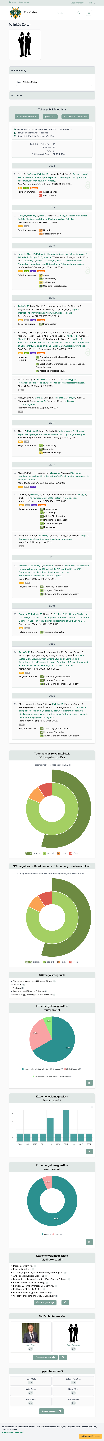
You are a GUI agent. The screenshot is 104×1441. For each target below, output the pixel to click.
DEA (26, 188)
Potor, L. (22, 254)
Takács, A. (31, 174)
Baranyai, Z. (36, 565)
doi (20, 188)
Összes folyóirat (45, 1302)
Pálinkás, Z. (42, 174)
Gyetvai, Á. (46, 257)
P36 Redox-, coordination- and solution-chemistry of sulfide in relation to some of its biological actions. (53, 476)
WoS (33, 271)
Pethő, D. (73, 254)
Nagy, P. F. (41, 260)
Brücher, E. (48, 565)
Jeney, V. (63, 254)
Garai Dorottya (73, 1345)
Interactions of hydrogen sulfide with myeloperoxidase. (45, 312)
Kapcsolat (24, 2)
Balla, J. (43, 215)
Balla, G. (51, 260)
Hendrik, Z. (52, 254)
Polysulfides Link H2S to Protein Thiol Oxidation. (53, 498)
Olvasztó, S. (29, 260)
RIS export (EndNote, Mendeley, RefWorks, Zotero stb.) (43, 129)
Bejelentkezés (77, 2)
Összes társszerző (45, 1357)
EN (90, 3)
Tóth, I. (61, 431)
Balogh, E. (35, 257)
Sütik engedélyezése (90, 1436)
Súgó (12, 2)
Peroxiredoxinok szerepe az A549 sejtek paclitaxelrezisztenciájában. (51, 382)
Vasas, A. (83, 254)
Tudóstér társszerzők (27, 116)
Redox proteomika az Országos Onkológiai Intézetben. (45, 539)
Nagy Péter (31, 1345)
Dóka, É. (39, 397)
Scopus (34, 188)
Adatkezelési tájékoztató (13, 1432)
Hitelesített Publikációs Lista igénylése (34, 136)
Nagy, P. (64, 215)
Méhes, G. (41, 254)
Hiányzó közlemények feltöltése (31, 132)
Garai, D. (22, 215)
